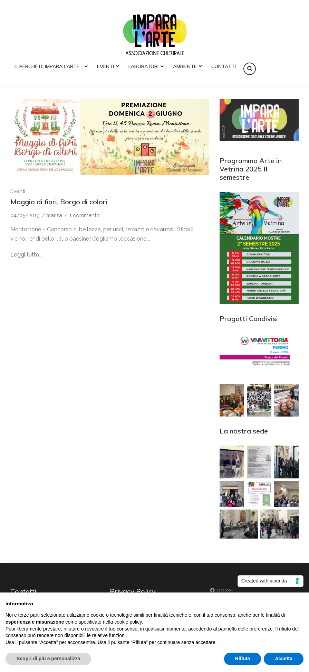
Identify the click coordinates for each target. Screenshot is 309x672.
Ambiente (185, 66)
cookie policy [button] (128, 622)
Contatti (223, 66)
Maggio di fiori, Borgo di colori (58, 201)
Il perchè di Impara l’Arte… (49, 66)
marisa (54, 215)
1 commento (84, 215)
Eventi (105, 66)
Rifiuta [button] (242, 658)
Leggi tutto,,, (26, 255)
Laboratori (143, 66)
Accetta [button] (283, 658)
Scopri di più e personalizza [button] (48, 658)
